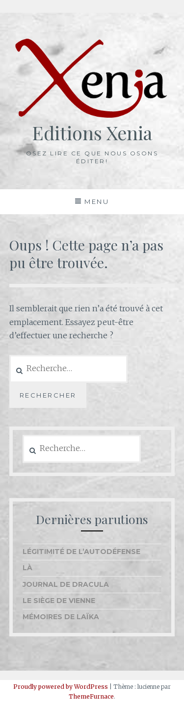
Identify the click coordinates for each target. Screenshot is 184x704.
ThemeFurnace (91, 696)
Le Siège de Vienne (59, 600)
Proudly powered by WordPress (60, 686)
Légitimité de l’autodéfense (81, 551)
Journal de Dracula (66, 584)
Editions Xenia (92, 132)
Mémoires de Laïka (61, 616)
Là (27, 567)
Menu (96, 201)
